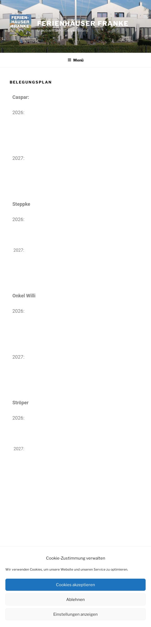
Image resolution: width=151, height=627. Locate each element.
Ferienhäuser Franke (82, 23)
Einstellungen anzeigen (75, 614)
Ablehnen (75, 599)
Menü (75, 60)
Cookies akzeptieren (75, 584)
